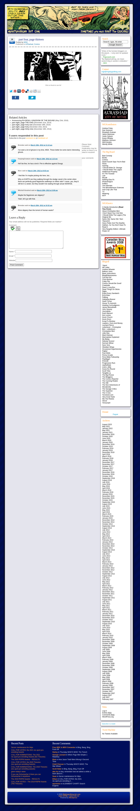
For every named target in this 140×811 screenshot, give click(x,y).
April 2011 (106, 608)
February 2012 (107, 588)
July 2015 (106, 506)
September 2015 (108, 502)
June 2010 (106, 628)
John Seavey (107, 309)
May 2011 (106, 606)
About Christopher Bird (111, 211)
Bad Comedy (107, 156)
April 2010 (106, 632)
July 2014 (106, 530)
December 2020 (108, 434)
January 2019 (107, 450)
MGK (26, 42)
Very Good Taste (108, 397)
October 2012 (107, 572)
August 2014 (107, 528)
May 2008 (106, 677)
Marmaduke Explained (110, 337)
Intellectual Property (109, 172)
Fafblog (105, 297)
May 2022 (106, 426)
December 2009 (108, 640)
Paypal (115, 414)
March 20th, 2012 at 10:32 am (41, 205)
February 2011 (107, 612)
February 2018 (107, 458)
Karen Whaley (107, 138)
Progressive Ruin (108, 363)
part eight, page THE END (22, 122)
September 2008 (108, 669)
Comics (37, 44)
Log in (104, 711)
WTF (104, 196)
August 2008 (107, 671)
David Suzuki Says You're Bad (113, 162)
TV (103, 192)
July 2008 (106, 673)
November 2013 (108, 546)
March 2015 (106, 514)
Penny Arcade (107, 355)
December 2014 (108, 520)
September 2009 (108, 646)
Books (104, 158)
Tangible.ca (106, 373)
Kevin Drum (106, 319)
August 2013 (107, 552)
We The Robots (108, 399)
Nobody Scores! (108, 341)
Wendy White (107, 144)
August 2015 (107, 504)
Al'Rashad (29, 44)
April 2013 (106, 560)
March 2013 (106, 562)
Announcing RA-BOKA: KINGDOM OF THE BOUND (33, 120)
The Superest (107, 391)
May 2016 (106, 486)
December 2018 (108, 452)
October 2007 (107, 691)
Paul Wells (106, 353)
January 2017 (107, 470)
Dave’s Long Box (108, 287)
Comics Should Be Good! (112, 283)
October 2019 (107, 446)
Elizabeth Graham (109, 132)
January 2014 (107, 542)
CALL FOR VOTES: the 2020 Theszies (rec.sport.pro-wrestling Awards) (26, 763)
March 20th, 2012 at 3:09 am (47, 190)
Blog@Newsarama (109, 275)
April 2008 (106, 679)
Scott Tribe (106, 371)
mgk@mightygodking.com (111, 72)
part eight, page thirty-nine (22, 129)
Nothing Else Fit (108, 180)
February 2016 (107, 492)
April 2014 (106, 536)
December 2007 (108, 687)
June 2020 (106, 438)
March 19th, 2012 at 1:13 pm (47, 159)
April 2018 (106, 454)
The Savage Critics (109, 389)
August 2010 (107, 624)
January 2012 (107, 590)
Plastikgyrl (106, 359)
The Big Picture (108, 375)
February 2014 (107, 540)
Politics (105, 184)
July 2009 (106, 650)
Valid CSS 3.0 (74, 796)
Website (12, 264)
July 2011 (106, 602)
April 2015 (106, 512)
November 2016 (108, 474)
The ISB (105, 383)
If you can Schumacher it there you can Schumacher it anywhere (26, 775)
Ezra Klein (106, 295)
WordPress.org (108, 717)
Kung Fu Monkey (108, 321)
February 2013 (107, 564)
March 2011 (106, 610)
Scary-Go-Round (108, 369)
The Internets (107, 186)
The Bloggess (107, 377)
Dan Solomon (107, 130)
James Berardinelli (109, 307)
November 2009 (108, 642)
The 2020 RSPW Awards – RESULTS (25, 759)
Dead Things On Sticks (111, 289)
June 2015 (106, 508)
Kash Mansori (107, 313)
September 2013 (108, 550)
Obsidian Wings (108, 347)
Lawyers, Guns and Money (112, 323)
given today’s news (18, 772)
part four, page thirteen (31, 39)
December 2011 (108, 592)
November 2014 (108, 522)
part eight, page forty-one (22, 125)
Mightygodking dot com (71, 794)
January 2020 (107, 442)
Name (12, 255)
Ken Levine (106, 315)
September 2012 (108, 574)
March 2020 (106, 440)
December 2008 (108, 663)
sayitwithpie (106, 365)
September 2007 (108, 693)
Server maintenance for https (22, 747)
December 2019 (108, 444)
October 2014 (107, 524)
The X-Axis (106, 393)
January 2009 (107, 661)
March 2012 (106, 586)
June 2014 (106, 532)
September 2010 (108, 622)
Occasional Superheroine (112, 349)
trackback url (43, 138)
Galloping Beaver (108, 299)
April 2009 (106, 656)
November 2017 (108, 464)
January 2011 (107, 614)
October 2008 (107, 667)
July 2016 (106, 482)
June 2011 (106, 604)
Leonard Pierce (108, 325)
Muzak (104, 178)
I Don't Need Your (112, 213)
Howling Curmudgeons (111, 305)
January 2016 (107, 494)
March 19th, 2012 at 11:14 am (41, 145)
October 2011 (107, 596)
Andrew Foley (107, 128)
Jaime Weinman (108, 134)
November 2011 (108, 594)
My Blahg (105, 339)
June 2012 (106, 580)
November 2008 (108, 665)
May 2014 (106, 534)
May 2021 (106, 430)
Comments (108, 715)
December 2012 (108, 568)
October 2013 (107, 548)
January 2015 (107, 518)
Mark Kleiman (107, 335)
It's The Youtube (108, 174)
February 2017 (107, 468)
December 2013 (108, 544)
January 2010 (107, 638)
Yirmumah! (106, 403)
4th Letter (106, 267)
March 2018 (106, 456)
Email (12, 259)
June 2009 (106, 652)
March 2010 (106, 634)
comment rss (31, 138)
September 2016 (108, 478)
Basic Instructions (109, 273)
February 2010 (107, 636)
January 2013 (107, 566)
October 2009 (107, 644)
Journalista (106, 311)
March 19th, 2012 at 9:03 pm (38, 171)
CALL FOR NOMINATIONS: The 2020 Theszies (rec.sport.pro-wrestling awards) (29, 768)
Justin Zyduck (107, 136)
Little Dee (106, 333)
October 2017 (107, 466)
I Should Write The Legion (112, 170)
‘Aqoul (104, 265)
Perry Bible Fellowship (110, 357)
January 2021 (107, 432)
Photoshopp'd (107, 182)
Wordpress (73, 797)
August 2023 (107, 424)
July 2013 (106, 554)
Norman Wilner (108, 343)
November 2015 (108, 498)
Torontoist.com (107, 395)
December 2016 (108, 472)
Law (103, 176)
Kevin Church (107, 317)
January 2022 (107, 428)
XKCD (104, 401)
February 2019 (107, 448)
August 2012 (107, 576)
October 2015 (107, 500)
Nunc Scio (106, 345)
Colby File (106, 281)
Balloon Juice (107, 271)
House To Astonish (109, 303)
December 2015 (108, 496)
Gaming (105, 166)
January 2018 (107, 460)
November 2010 (108, 618)
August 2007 (107, 695)
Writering (105, 194)
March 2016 (106, 490)
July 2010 (106, 626)
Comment (13, 225)
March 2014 (106, 538)
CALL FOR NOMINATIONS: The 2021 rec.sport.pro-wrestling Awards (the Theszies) (28, 756)
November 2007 (108, 689)
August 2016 (107, 480)
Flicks (104, 164)
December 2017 (108, 462)
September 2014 (108, 526)
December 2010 (108, 616)
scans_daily (106, 367)
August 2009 (107, 648)
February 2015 (107, 516)
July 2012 (106, 578)
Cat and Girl (106, 277)
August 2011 (107, 600)
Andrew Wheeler (108, 269)
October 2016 (107, 476)
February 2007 (107, 699)
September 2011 (108, 598)
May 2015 (106, 510)
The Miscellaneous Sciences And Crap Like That (113, 189)
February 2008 (107, 683)
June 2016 (106, 484)
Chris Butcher (107, 279)
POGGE (105, 361)
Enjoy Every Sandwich (110, 293)
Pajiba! (105, 351)
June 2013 (106, 556)
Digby (104, 291)
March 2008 (106, 681)
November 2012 (108, 570)
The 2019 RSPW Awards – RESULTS (25, 779)
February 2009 (107, 659)
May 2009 (106, 654)
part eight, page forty (20, 127)
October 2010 (107, 620)
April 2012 (106, 584)
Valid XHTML (63, 796)
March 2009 (106, 658)
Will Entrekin (107, 142)
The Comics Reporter (110, 379)
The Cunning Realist (110, 381)
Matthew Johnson (109, 140)
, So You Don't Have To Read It (114, 225)
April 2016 (106, 488)
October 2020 (107, 436)
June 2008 (106, 675)
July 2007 (106, 697)
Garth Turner (107, 301)
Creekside (106, 285)
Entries (107, 713)
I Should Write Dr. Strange (112, 168)
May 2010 (106, 630)
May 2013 (106, 558)
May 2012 (106, 582)
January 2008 (107, 685)
